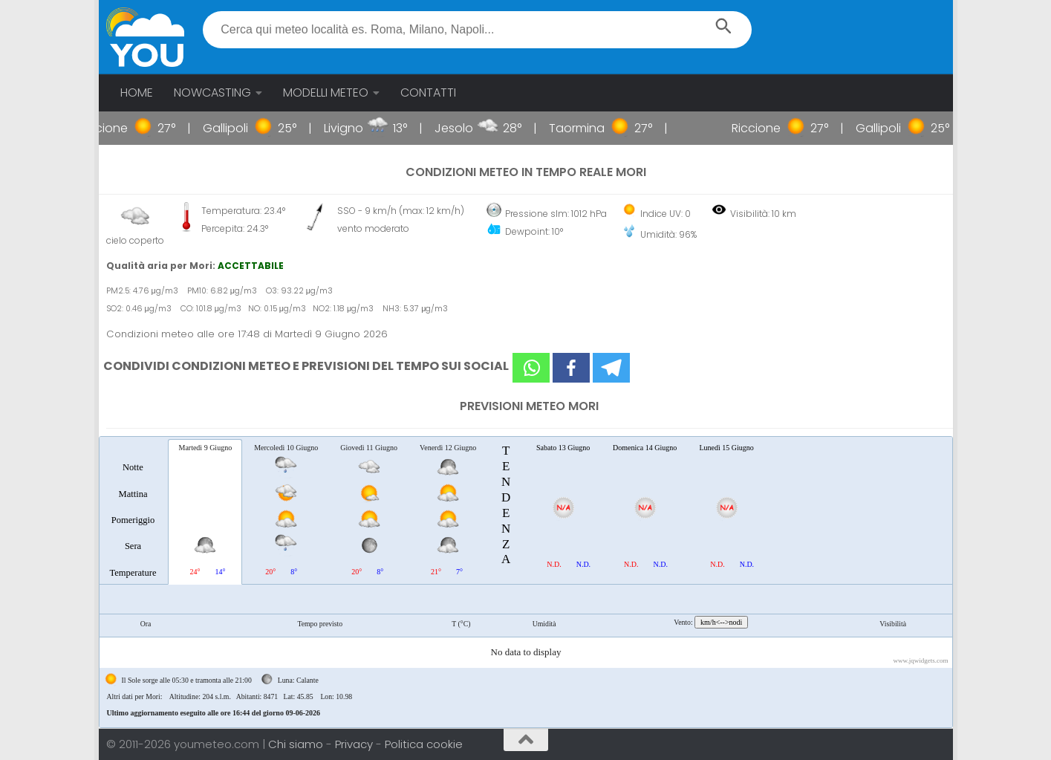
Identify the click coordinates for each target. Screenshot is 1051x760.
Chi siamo (297, 744)
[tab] (133, 511)
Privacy (355, 744)
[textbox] (477, 29)
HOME (136, 92)
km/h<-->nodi (721, 622)
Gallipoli (244, 128)
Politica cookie (424, 744)
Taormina (595, 128)
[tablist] (526, 582)
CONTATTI (428, 92)
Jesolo (472, 128)
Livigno (362, 128)
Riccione (121, 128)
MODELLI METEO (325, 92)
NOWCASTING (212, 92)
